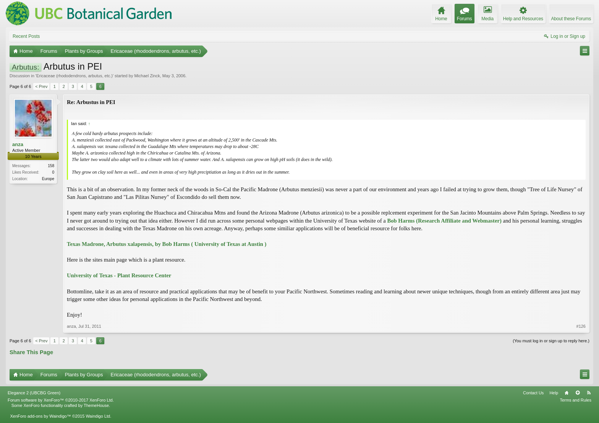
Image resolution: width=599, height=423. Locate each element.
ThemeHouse (96, 405)
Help (553, 392)
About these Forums (571, 18)
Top (577, 392)
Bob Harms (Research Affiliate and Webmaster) (444, 221)
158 (51, 166)
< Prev (41, 86)
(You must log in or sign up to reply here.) (551, 340)
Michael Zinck (147, 75)
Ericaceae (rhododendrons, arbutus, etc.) (74, 75)
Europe (48, 179)
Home (566, 392)
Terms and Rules (575, 400)
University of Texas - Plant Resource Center (119, 275)
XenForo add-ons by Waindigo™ (40, 416)
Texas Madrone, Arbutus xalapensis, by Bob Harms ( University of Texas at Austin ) (166, 244)
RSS (588, 392)
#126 (581, 326)
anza (17, 144)
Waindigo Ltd (98, 416)
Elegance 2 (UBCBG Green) (34, 392)
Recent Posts (26, 36)
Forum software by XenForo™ (61, 400)
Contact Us (533, 392)
